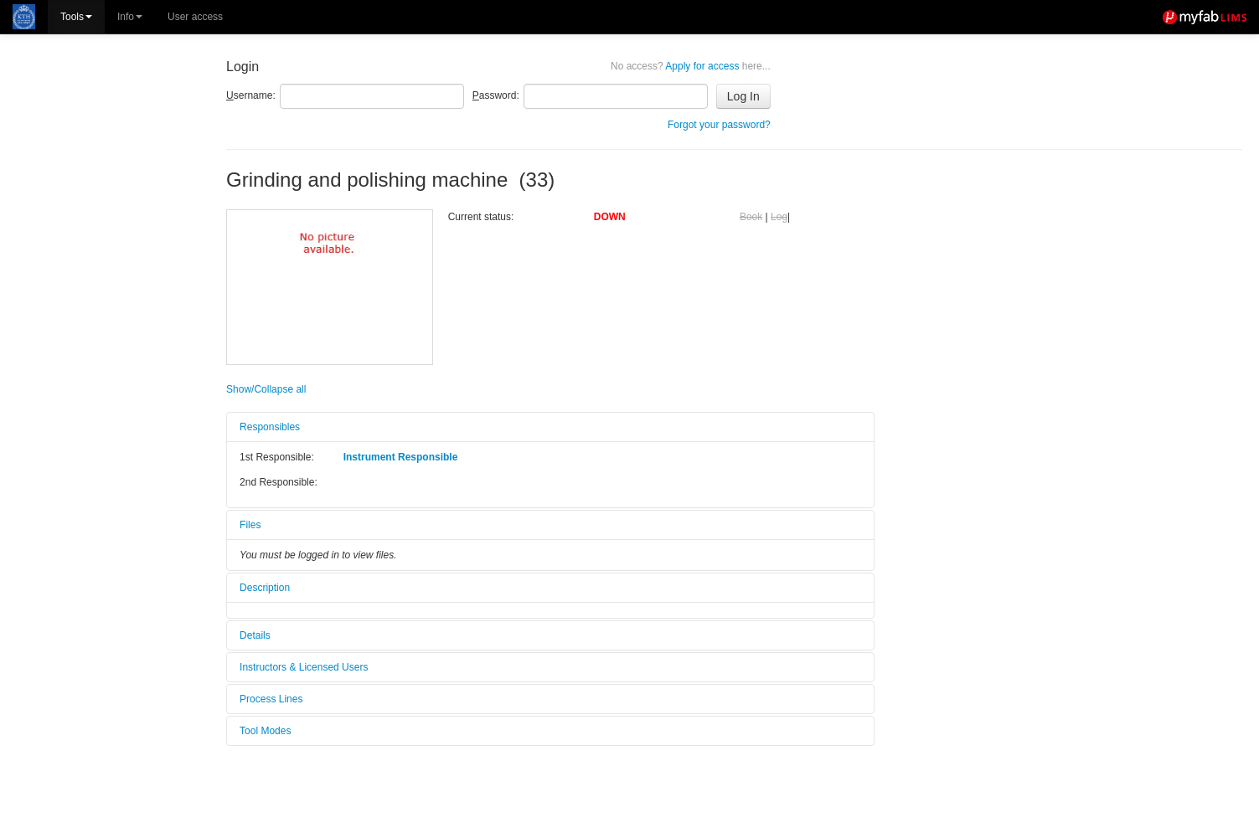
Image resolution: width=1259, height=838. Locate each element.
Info (129, 17)
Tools (76, 17)
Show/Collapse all (266, 389)
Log (779, 217)
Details (255, 635)
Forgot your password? (719, 125)
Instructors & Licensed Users (304, 667)
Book (751, 217)
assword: (495, 95)
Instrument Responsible (400, 457)
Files (250, 525)
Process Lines (271, 699)
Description (265, 588)
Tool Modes (265, 731)
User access (195, 17)
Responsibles (270, 427)
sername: (251, 95)
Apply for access (691, 66)
